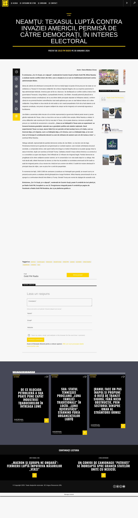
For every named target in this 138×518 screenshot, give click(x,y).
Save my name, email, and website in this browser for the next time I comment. (58, 440)
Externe (16, 481)
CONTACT (54, 3)
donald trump (57, 366)
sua (39, 369)
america (33, 366)
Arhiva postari (78, 380)
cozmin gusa (40, 366)
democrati (49, 366)
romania (33, 369)
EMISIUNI (43, 3)
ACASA (15, 3)
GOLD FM (65, 366)
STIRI (69, 63)
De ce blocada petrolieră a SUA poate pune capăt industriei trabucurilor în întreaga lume (30, 502)
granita (72, 366)
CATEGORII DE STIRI (29, 3)
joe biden (78, 366)
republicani (26, 369)
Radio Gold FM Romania (115, 202)
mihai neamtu (87, 366)
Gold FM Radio (64, 98)
